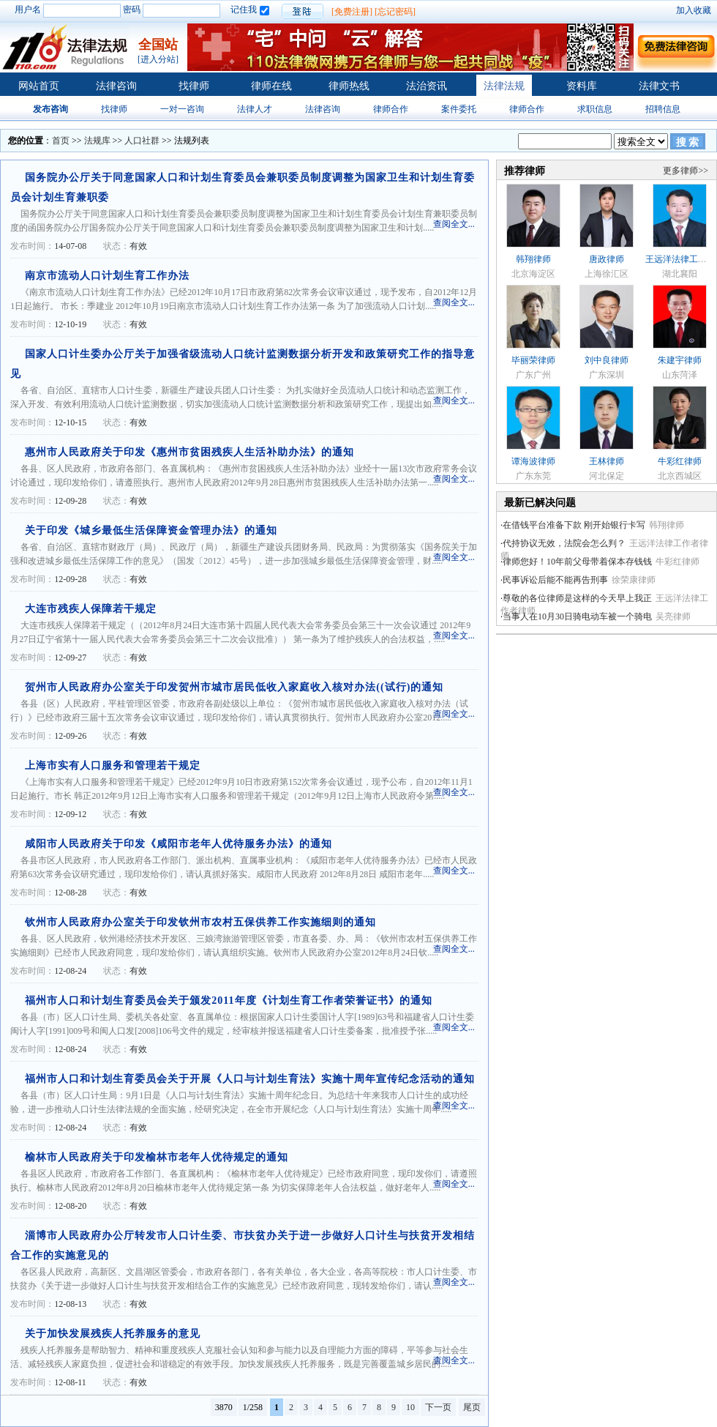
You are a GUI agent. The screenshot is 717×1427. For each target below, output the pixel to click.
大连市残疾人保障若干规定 (91, 608)
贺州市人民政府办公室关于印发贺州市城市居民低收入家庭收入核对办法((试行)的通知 (234, 687)
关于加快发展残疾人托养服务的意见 (112, 1333)
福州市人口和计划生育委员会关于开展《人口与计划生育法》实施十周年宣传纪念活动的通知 (250, 1078)
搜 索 (687, 142)
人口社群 (141, 140)
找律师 (194, 86)
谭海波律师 (533, 461)
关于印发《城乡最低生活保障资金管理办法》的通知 (151, 530)
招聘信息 (662, 109)
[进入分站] (158, 59)
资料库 (581, 86)
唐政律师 (606, 259)
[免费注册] (351, 12)
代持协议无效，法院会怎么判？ (564, 543)
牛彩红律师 (680, 461)
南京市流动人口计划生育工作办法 (107, 275)
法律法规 (504, 86)
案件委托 (458, 109)
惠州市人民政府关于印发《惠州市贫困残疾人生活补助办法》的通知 (189, 452)
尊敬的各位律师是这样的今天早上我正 (577, 598)
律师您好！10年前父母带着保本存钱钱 (577, 561)
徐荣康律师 (634, 580)
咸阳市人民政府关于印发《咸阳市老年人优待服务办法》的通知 (178, 843)
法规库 (97, 140)
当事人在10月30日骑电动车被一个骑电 (577, 616)
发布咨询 (50, 109)
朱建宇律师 (680, 360)
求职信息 (594, 109)
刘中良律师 (606, 360)
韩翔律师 (533, 259)
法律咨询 (116, 86)
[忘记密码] (395, 12)
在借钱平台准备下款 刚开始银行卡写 (574, 525)
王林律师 (606, 461)
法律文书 (659, 86)
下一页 (438, 1407)
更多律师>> (685, 170)
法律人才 (254, 109)
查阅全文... (454, 224)
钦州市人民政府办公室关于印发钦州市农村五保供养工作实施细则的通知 (200, 922)
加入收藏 (693, 10)
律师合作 (390, 109)
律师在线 (271, 86)
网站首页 (38, 86)
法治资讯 (426, 86)
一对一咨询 (182, 109)
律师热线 (349, 86)
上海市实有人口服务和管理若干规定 (112, 765)
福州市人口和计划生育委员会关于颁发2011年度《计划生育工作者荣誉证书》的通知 (228, 1000)
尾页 (472, 1407)
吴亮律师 (673, 616)
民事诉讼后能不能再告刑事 (555, 580)
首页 (61, 140)
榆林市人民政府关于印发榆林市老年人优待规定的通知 (156, 1157)
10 (410, 1407)
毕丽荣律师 (533, 360)
